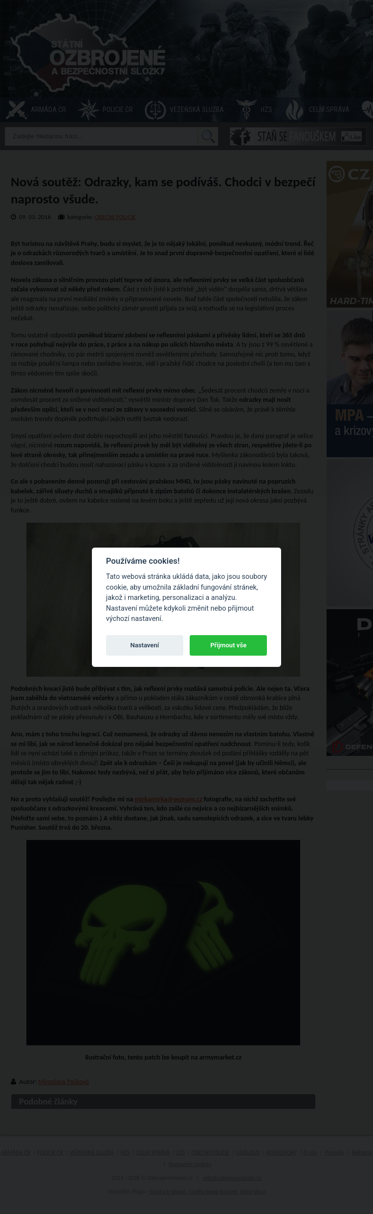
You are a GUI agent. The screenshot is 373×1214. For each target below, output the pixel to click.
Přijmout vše (228, 645)
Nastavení (144, 645)
